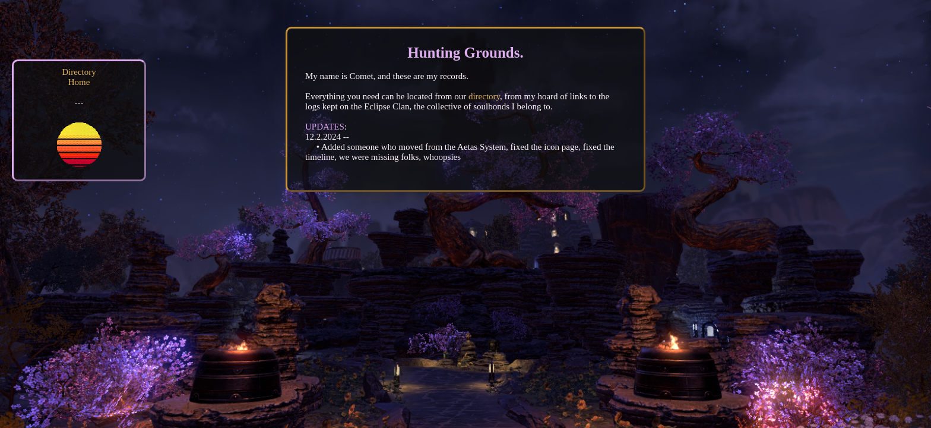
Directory (79, 72)
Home (79, 82)
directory (484, 96)
